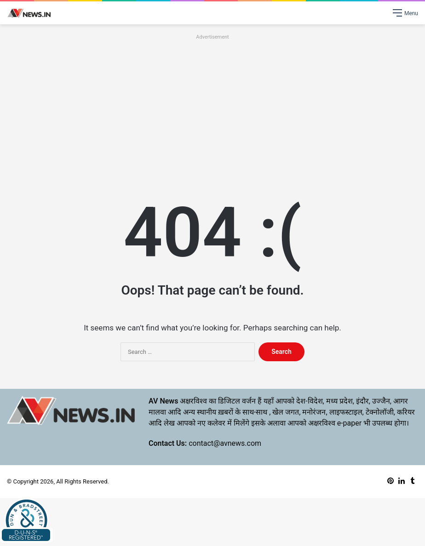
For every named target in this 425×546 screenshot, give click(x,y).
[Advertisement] (212, 106)
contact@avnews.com (225, 443)
